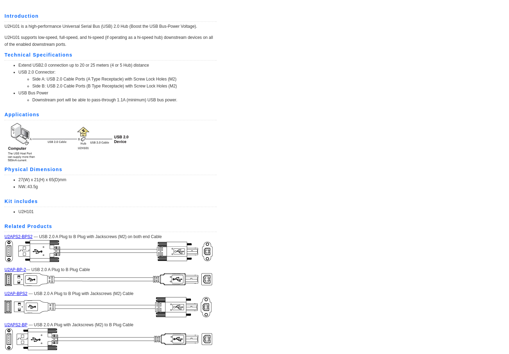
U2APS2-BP (16, 324)
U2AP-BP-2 (15, 269)
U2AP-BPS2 (16, 293)
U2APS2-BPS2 (19, 236)
